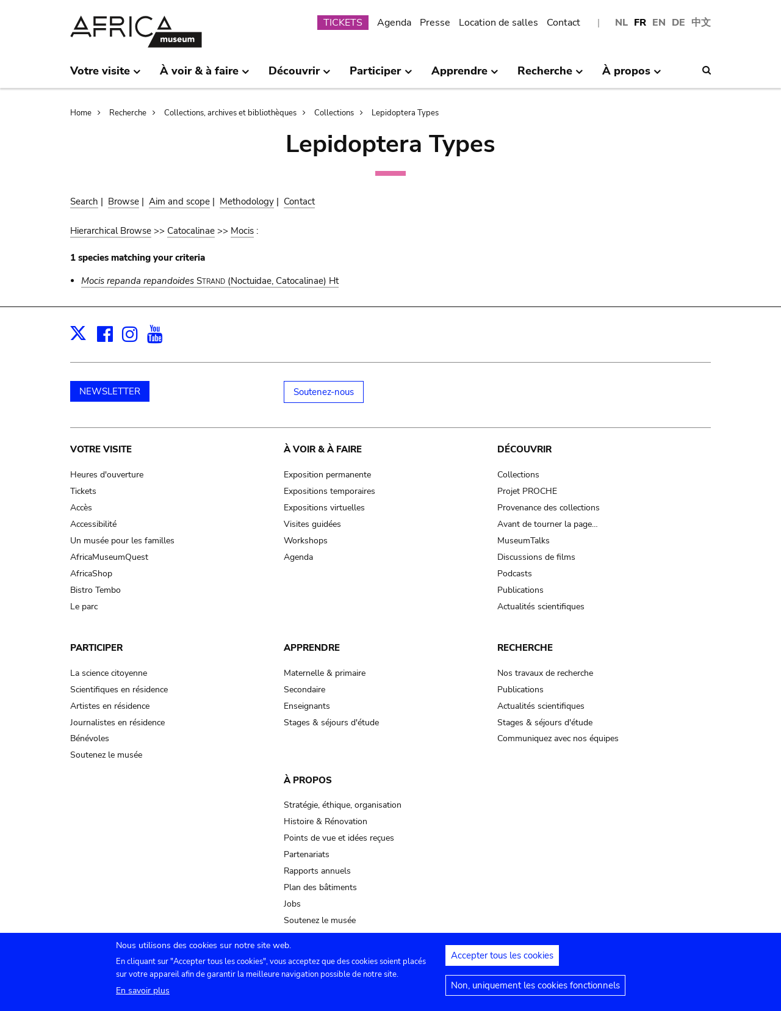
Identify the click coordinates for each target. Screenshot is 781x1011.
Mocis (242, 231)
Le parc (84, 606)
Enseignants (307, 706)
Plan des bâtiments (320, 887)
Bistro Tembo (95, 590)
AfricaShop (91, 573)
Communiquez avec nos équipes (558, 738)
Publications (520, 590)
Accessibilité (93, 524)
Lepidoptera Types (405, 112)
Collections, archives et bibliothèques (230, 112)
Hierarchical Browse (110, 231)
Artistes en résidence (109, 706)
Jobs (292, 904)
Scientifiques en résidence (119, 689)
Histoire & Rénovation (325, 821)
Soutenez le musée (106, 755)
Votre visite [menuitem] (105, 75)
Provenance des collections (548, 507)
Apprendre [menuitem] (464, 75)
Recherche (127, 112)
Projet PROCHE (527, 491)
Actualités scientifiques (541, 606)
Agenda (394, 22)
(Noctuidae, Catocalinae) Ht (210, 281)
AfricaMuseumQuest (109, 557)
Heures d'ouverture (106, 474)
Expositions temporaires (329, 491)
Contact (563, 22)
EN (659, 22)
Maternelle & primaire (324, 673)
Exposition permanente (327, 474)
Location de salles (498, 22)
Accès (81, 507)
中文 (701, 22)
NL (621, 22)
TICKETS (342, 22)
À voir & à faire (323, 449)
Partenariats (306, 854)
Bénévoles (89, 738)
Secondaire (304, 689)
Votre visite (101, 449)
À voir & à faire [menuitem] (205, 75)
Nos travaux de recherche (545, 673)
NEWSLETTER (109, 391)
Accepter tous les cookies (502, 961)
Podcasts (514, 573)
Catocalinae (191, 231)
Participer (96, 648)
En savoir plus (143, 996)
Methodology (247, 201)
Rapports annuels (317, 871)
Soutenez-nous (323, 392)
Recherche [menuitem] (550, 75)
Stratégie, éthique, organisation (342, 805)
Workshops (306, 540)
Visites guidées (312, 524)
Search (84, 201)
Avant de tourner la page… (547, 524)
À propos (308, 780)
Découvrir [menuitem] (299, 75)
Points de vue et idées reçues (339, 838)
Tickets (83, 491)
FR (640, 22)
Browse (123, 201)
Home (81, 112)
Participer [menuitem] (381, 75)
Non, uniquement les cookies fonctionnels (535, 991)
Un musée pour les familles (122, 540)
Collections (334, 112)
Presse (435, 22)
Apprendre (312, 648)
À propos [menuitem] (631, 75)
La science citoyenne (108, 673)
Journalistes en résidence (117, 722)
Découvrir (524, 449)
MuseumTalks (523, 540)
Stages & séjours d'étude (331, 722)
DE (678, 22)
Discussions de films (536, 557)
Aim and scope (179, 201)
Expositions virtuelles (324, 507)
